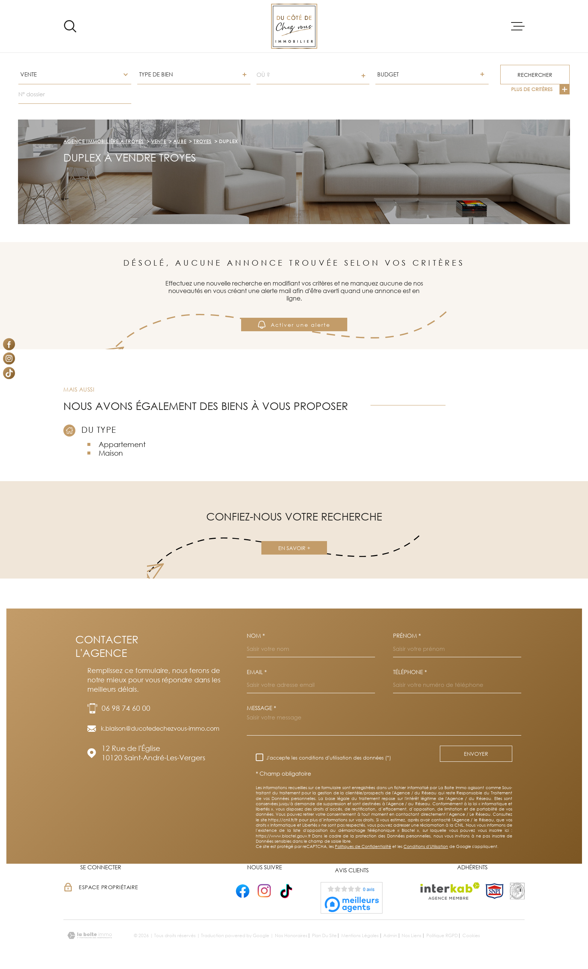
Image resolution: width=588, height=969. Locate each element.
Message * (261, 708)
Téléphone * (410, 672)
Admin (390, 935)
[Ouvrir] (70, 26)
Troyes (203, 141)
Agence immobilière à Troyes (103, 141)
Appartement (122, 444)
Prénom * (407, 636)
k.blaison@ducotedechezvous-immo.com (160, 728)
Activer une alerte (294, 324)
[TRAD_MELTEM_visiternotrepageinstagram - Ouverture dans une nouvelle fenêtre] (9, 359)
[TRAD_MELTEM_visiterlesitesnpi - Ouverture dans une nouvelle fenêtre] (495, 891)
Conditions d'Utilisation (426, 846)
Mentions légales (360, 935)
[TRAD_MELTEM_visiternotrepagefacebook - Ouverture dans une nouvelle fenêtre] (9, 344)
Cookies (471, 935)
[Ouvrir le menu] (518, 26)
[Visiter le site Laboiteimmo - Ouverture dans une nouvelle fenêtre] (89, 935)
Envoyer (476, 754)
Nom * (256, 636)
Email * (257, 672)
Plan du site (324, 935)
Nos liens (412, 935)
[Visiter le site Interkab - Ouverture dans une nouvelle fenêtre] (450, 891)
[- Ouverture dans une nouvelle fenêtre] (242, 890)
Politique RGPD (442, 935)
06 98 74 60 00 (126, 708)
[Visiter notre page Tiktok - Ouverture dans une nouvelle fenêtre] (9, 373)
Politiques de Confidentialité (363, 846)
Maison (111, 453)
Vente (158, 141)
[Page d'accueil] (294, 26)
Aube (179, 141)
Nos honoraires (291, 935)
